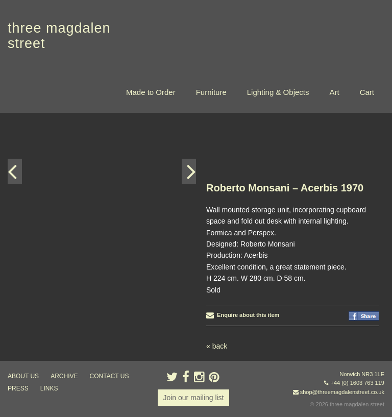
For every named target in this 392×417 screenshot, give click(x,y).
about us (23, 376)
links (49, 388)
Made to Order (151, 92)
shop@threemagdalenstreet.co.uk (342, 392)
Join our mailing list (193, 398)
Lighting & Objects (278, 92)
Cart (367, 92)
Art (334, 92)
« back (216, 346)
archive (64, 376)
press (18, 388)
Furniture (211, 92)
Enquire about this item (242, 315)
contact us (109, 376)
